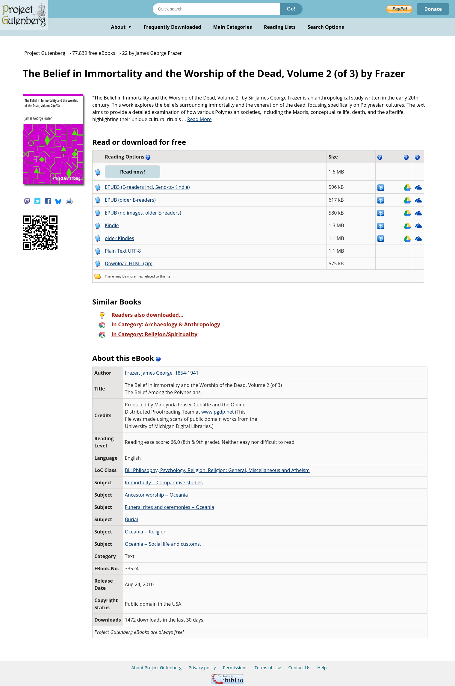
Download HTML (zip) (128, 263)
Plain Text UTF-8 (123, 251)
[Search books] (216, 9)
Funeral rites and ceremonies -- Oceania (169, 507)
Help (321, 667)
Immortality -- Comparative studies (164, 482)
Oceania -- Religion (146, 531)
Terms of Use (268, 667)
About (121, 27)
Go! (291, 8)
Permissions (235, 667)
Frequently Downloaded (172, 27)
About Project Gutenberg (156, 667)
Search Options (326, 27)
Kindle (112, 225)
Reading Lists (280, 27)
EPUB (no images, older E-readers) (143, 212)
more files (135, 276)
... (197, 119)
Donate (433, 9)
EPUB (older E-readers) (130, 200)
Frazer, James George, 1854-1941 (162, 373)
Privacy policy (202, 667)
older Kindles (119, 238)
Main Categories (232, 27)
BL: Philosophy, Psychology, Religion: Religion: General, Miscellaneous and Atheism (217, 470)
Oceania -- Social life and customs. (163, 544)
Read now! (132, 171)
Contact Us (299, 667)
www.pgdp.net (217, 411)
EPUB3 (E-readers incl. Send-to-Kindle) (147, 187)
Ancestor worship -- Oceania (156, 494)
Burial (131, 519)
